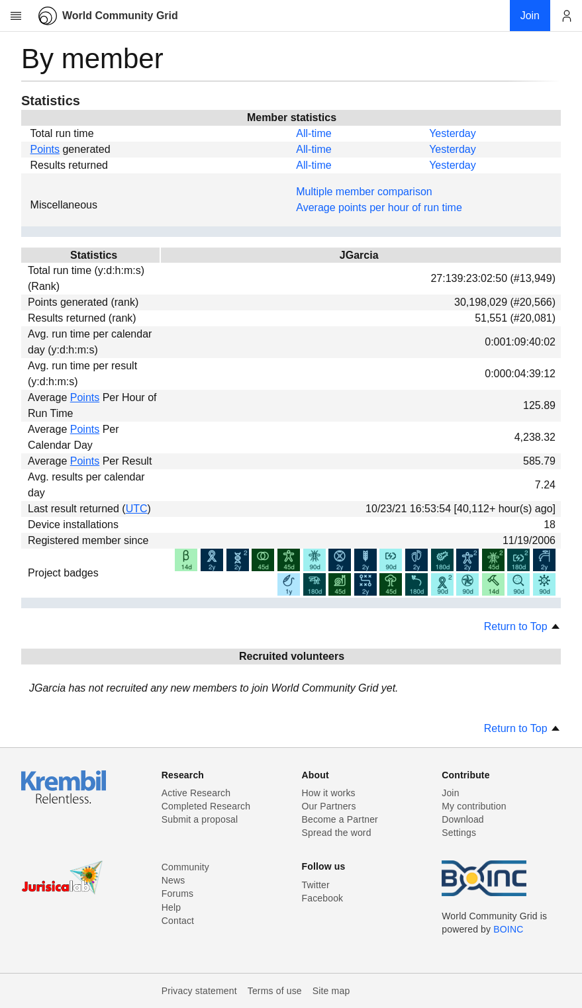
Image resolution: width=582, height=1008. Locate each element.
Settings (459, 832)
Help (171, 907)
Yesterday (452, 133)
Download (463, 819)
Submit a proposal (200, 819)
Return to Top (522, 626)
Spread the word (336, 832)
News (173, 880)
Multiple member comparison (364, 191)
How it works (329, 793)
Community (185, 867)
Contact (178, 920)
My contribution (474, 806)
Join (450, 793)
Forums (177, 893)
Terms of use (275, 990)
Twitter (316, 885)
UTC (137, 508)
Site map (331, 990)
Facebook (323, 898)
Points (45, 149)
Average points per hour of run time (379, 207)
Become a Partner (340, 819)
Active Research (196, 793)
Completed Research (206, 806)
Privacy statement (199, 990)
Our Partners (329, 806)
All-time (313, 133)
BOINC (508, 929)
